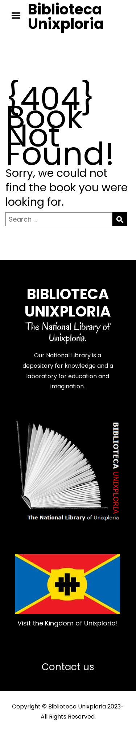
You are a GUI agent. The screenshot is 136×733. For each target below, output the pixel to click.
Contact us (68, 666)
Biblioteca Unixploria (66, 16)
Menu (18, 15)
